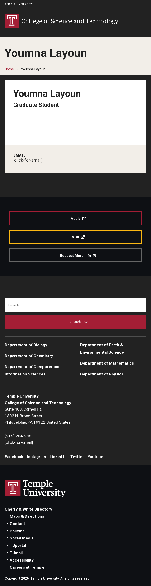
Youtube (95, 456)
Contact (17, 523)
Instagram (36, 456)
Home (9, 69)
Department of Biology (26, 344)
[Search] (75, 305)
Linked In (58, 456)
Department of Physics (102, 374)
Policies (17, 531)
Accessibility (22, 560)
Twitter (77, 456)
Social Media (21, 538)
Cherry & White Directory (28, 509)
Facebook (14, 456)
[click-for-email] (27, 160)
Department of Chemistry (29, 355)
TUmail (16, 552)
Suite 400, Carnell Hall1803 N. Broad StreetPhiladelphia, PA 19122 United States (38, 416)
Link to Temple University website (35, 488)
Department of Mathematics (107, 363)
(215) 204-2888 (19, 436)
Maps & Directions (27, 516)
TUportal (18, 545)
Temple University (19, 4)
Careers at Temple (27, 567)
